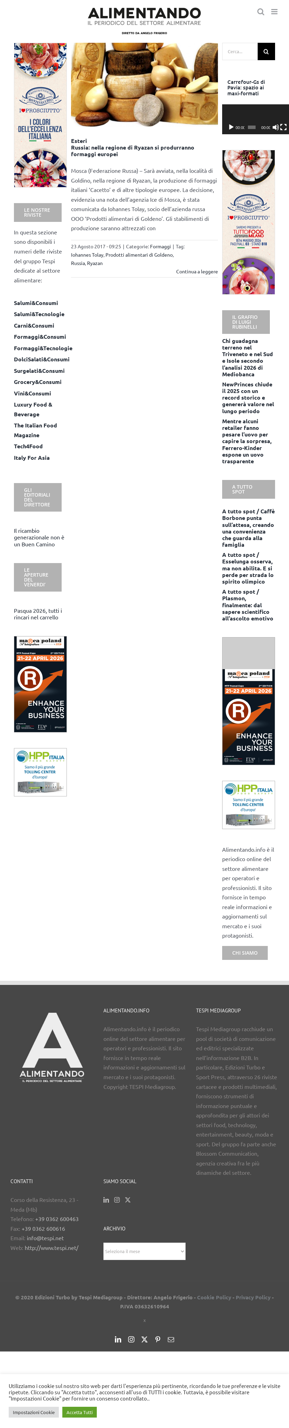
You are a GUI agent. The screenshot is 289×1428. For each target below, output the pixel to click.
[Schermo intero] (271, 127)
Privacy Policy (253, 1297)
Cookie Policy (214, 1297)
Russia (78, 263)
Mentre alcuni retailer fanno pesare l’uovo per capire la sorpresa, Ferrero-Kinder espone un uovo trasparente (247, 441)
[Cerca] (266, 51)
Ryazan (95, 263)
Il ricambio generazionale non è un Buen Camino (39, 537)
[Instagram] (117, 1200)
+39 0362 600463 (57, 1218)
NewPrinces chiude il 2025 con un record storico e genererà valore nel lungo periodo (248, 397)
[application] (248, 119)
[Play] (231, 127)
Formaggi (160, 246)
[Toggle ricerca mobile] (260, 11)
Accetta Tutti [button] (80, 1412)
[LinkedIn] (106, 1200)
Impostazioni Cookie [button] (34, 1412)
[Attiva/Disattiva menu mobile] (275, 11)
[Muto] (266, 127)
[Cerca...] (240, 51)
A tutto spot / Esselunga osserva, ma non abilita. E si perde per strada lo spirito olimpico (248, 568)
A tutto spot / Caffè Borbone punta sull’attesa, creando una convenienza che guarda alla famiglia (248, 527)
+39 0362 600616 (43, 1228)
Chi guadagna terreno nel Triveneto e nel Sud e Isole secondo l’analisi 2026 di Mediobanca (247, 357)
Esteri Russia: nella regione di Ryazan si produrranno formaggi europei (132, 147)
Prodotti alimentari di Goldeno (139, 254)
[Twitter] (128, 1200)
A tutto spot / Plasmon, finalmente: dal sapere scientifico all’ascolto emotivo (247, 605)
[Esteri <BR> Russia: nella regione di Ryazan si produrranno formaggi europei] (144, 85)
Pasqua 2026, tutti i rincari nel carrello (38, 613)
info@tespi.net (45, 1237)
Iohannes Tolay (87, 254)
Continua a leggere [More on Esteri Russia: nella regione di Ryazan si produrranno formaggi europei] (197, 271)
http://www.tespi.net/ (51, 1247)
